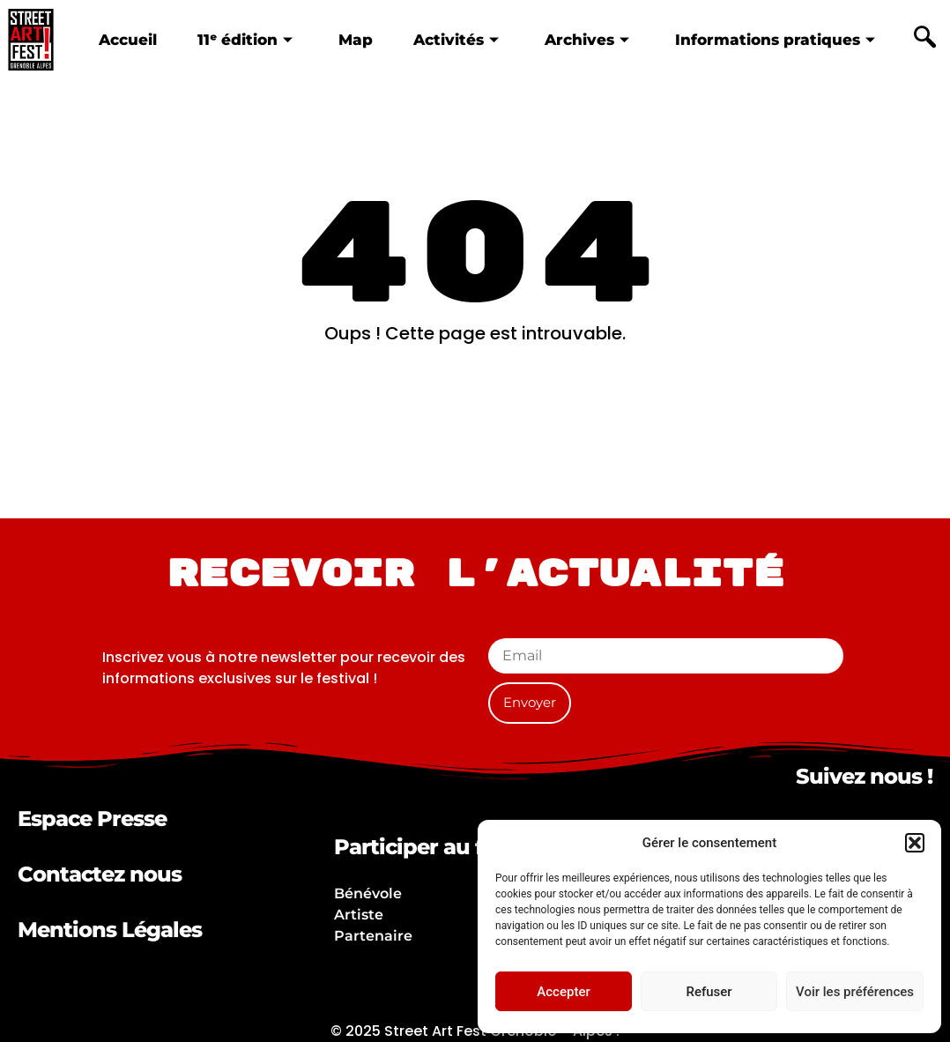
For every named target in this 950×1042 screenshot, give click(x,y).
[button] (915, 843)
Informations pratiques (776, 39)
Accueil (127, 39)
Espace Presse (92, 818)
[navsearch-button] (925, 39)
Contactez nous (100, 874)
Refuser (708, 992)
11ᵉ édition (244, 39)
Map (355, 39)
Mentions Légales (110, 929)
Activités (456, 39)
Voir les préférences (855, 992)
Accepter (563, 992)
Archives (587, 39)
